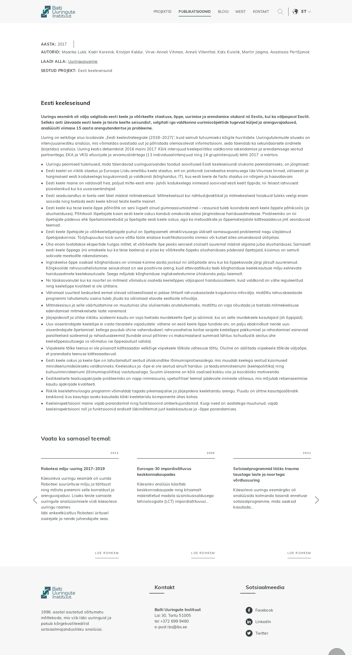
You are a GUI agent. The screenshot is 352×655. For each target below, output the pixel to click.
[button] (306, 12)
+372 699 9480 (174, 621)
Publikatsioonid (195, 11)
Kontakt (261, 11)
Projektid (163, 11)
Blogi (223, 11)
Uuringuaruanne (83, 61)
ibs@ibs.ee (177, 626)
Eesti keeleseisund (95, 70)
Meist (241, 11)
